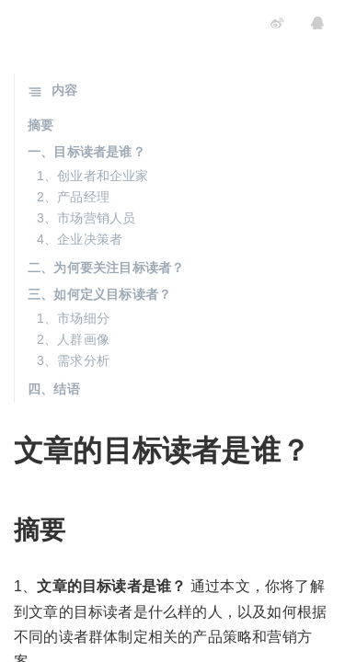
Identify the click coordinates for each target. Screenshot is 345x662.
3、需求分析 (73, 360)
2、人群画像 (73, 339)
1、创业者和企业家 (93, 175)
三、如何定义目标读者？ (99, 294)
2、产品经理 (73, 196)
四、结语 (54, 389)
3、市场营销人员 (86, 218)
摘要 (40, 125)
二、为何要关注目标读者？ (106, 267)
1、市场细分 (73, 318)
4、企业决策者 (79, 239)
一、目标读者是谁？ (86, 151)
